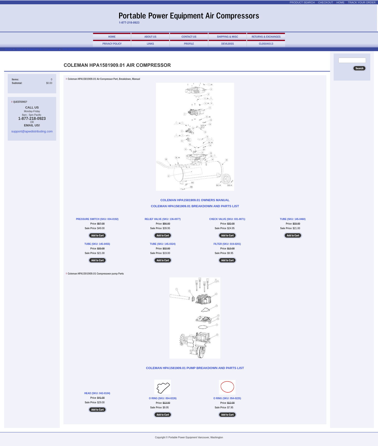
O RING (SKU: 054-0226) (162, 398)
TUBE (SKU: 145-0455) (97, 244)
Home (340, 2)
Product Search (302, 2)
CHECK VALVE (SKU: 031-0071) (227, 219)
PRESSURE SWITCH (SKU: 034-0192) (97, 219)
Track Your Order (362, 2)
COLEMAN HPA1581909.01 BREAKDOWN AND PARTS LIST (195, 206)
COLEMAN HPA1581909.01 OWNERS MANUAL (195, 200)
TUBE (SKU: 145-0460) (292, 219)
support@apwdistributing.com (32, 131)
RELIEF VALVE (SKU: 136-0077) (163, 219)
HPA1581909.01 (71, 49)
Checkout (325, 2)
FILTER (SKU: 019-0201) (227, 244)
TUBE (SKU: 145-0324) (163, 244)
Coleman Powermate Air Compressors (37, 49)
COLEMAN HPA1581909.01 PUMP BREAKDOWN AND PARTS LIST (195, 368)
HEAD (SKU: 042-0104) (97, 393)
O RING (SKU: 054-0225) (227, 398)
